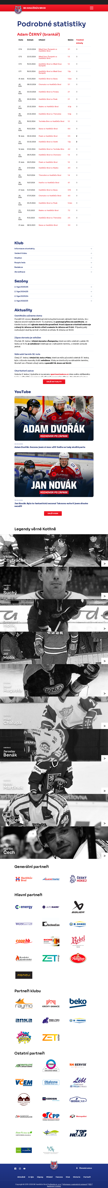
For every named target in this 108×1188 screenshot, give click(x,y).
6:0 (69, 129)
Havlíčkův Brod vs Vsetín (48, 142)
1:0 (69, 162)
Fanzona (59, 1175)
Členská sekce (84, 1166)
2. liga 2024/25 (21, 291)
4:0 (69, 168)
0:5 (69, 136)
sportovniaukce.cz (59, 374)
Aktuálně (21, 1175)
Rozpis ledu (19, 262)
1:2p (69, 71)
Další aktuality (54, 382)
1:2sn (70, 79)
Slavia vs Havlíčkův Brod (48, 129)
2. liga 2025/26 (21, 287)
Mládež (49, 1175)
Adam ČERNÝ (29, 34)
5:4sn (70, 203)
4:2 (69, 149)
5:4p (69, 114)
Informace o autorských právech (75, 1182)
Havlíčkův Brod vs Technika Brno (51, 149)
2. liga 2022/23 (21, 301)
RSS (90, 1182)
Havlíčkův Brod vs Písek (48, 99)
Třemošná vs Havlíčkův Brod (50, 175)
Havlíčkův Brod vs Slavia (48, 79)
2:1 (69, 92)
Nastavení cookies (54, 1184)
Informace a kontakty (24, 248)
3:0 (69, 225)
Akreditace (19, 272)
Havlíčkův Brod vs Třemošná (50, 114)
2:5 (69, 218)
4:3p (69, 106)
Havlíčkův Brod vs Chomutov (50, 155)
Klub (68, 1175)
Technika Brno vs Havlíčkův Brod (51, 121)
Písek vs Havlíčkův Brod (48, 136)
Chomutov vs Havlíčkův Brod (50, 84)
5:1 (69, 84)
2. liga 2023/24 (21, 296)
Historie (76, 1175)
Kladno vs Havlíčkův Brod (48, 106)
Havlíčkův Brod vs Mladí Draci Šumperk (50, 65)
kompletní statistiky (77, 232)
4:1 (69, 182)
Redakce (18, 267)
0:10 (69, 190)
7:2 (69, 210)
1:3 (69, 57)
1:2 (69, 64)
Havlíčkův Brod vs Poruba (49, 92)
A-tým (31, 1175)
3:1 (69, 49)
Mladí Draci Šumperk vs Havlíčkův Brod (48, 50)
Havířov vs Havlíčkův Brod (49, 182)
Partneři (87, 1175)
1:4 (69, 155)
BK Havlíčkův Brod (34, 8)
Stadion (18, 258)
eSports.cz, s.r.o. (55, 1182)
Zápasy (40, 1175)
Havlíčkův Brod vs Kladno (48, 168)
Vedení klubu (20, 253)
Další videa (53, 513)
